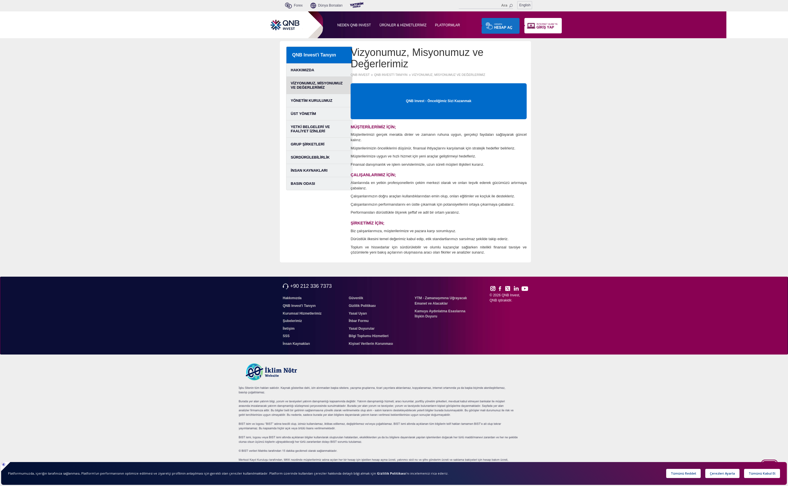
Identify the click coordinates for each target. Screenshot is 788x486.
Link (516, 288)
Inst (492, 288)
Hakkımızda (292, 298)
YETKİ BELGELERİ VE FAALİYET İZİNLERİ (310, 129)
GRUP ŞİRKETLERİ (307, 144)
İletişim (288, 329)
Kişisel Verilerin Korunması (371, 344)
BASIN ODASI (303, 183)
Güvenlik (356, 298)
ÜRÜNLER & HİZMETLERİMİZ (403, 25)
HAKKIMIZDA (302, 70)
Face (502, 288)
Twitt (510, 288)
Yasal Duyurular (362, 329)
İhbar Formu (359, 321)
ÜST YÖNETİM (303, 114)
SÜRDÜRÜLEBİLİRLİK (310, 157)
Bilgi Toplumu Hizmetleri (369, 336)
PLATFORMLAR (447, 25)
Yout (524, 289)
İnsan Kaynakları (296, 344)
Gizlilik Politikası (362, 306)
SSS (286, 336)
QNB (493, 300)
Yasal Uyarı (358, 313)
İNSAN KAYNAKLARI (309, 170)
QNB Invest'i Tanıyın (314, 54)
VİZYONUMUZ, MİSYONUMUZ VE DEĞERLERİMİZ (317, 85)
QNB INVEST (360, 74)
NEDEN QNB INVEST (354, 25)
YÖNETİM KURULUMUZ (311, 100)
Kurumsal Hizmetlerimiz (302, 313)
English (524, 5)
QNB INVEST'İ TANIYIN (390, 74)
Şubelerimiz (292, 321)
